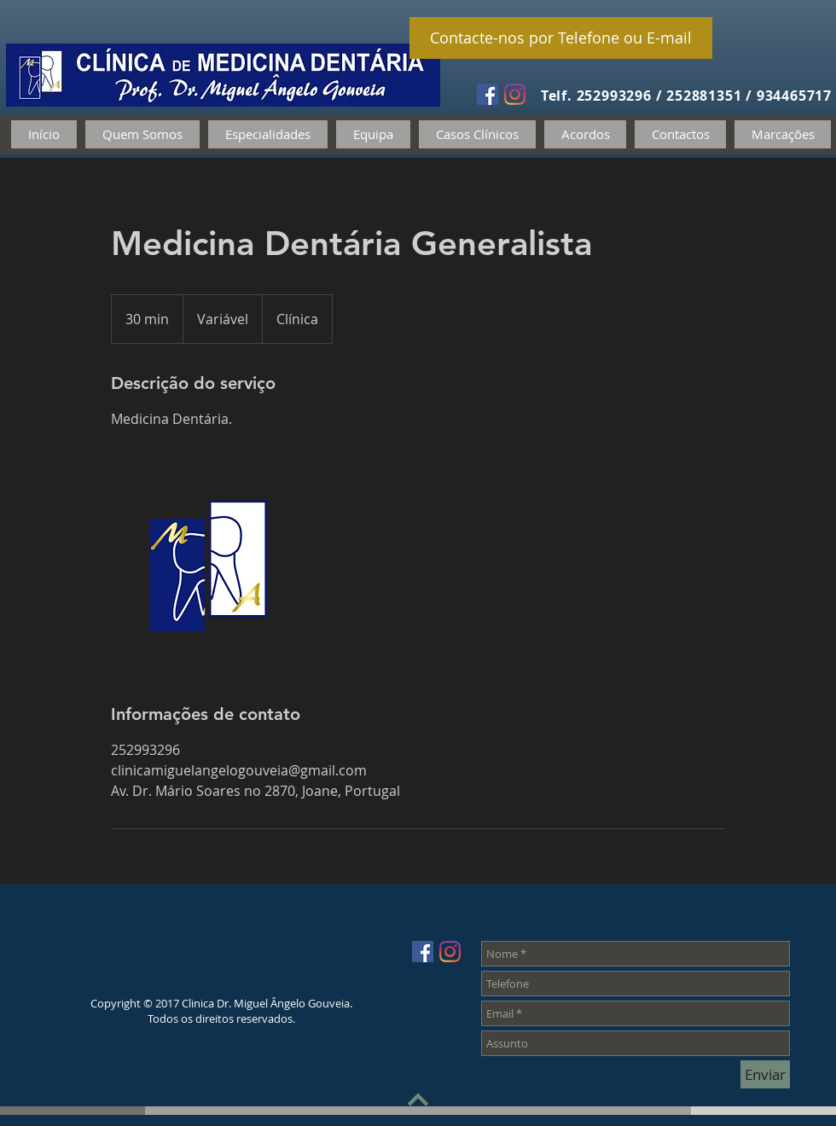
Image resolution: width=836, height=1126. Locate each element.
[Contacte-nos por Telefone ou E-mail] (560, 38)
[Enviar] (765, 1074)
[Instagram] (514, 94)
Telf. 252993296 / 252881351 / (649, 95)
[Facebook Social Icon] (487, 94)
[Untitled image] (210, 566)
